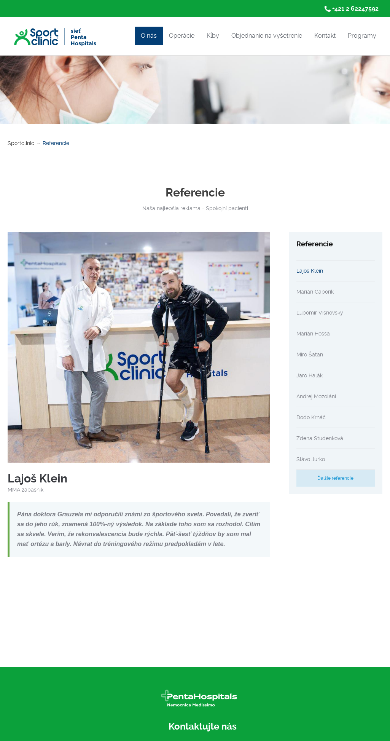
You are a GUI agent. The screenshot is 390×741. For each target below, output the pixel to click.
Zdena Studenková (319, 438)
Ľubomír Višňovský (319, 313)
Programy (362, 35)
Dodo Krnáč (311, 417)
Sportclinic (21, 143)
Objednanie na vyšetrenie (266, 35)
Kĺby (213, 35)
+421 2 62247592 (355, 8)
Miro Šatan (309, 354)
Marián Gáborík (315, 292)
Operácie (181, 35)
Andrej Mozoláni (316, 396)
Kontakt (325, 35)
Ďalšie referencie (335, 478)
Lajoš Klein (309, 271)
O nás (149, 35)
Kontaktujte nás (203, 726)
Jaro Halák (309, 375)
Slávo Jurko (310, 459)
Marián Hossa (313, 334)
